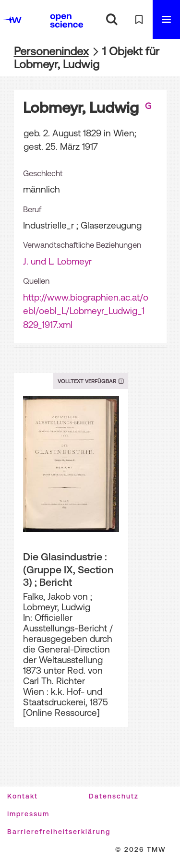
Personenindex (51, 51)
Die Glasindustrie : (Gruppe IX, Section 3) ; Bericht (68, 569)
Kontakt (22, 796)
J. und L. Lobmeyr (57, 261)
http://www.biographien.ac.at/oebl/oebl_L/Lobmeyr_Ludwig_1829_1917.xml (85, 311)
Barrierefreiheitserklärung (58, 831)
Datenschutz (114, 796)
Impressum (28, 814)
